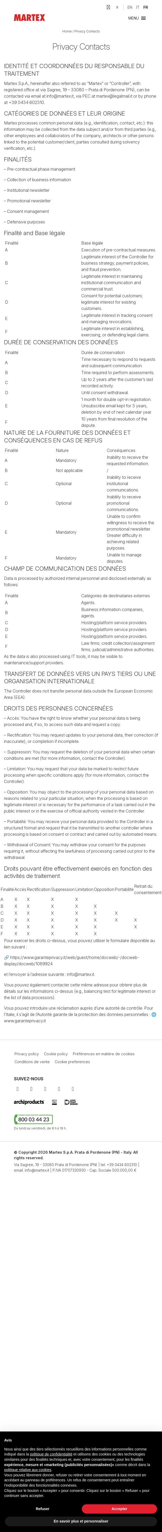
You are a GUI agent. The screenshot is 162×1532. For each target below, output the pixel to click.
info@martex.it (37, 1170)
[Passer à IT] (137, 7)
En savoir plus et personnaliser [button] (81, 1521)
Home (67, 31)
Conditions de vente (32, 1061)
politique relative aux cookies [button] (27, 1470)
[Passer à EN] (130, 7)
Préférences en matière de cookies (104, 1054)
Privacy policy (26, 1054)
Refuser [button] (42, 1509)
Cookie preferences (72, 1061)
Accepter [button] (119, 1509)
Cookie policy (56, 1054)
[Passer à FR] (145, 7)
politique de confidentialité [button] (51, 1454)
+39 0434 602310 (122, 1164)
